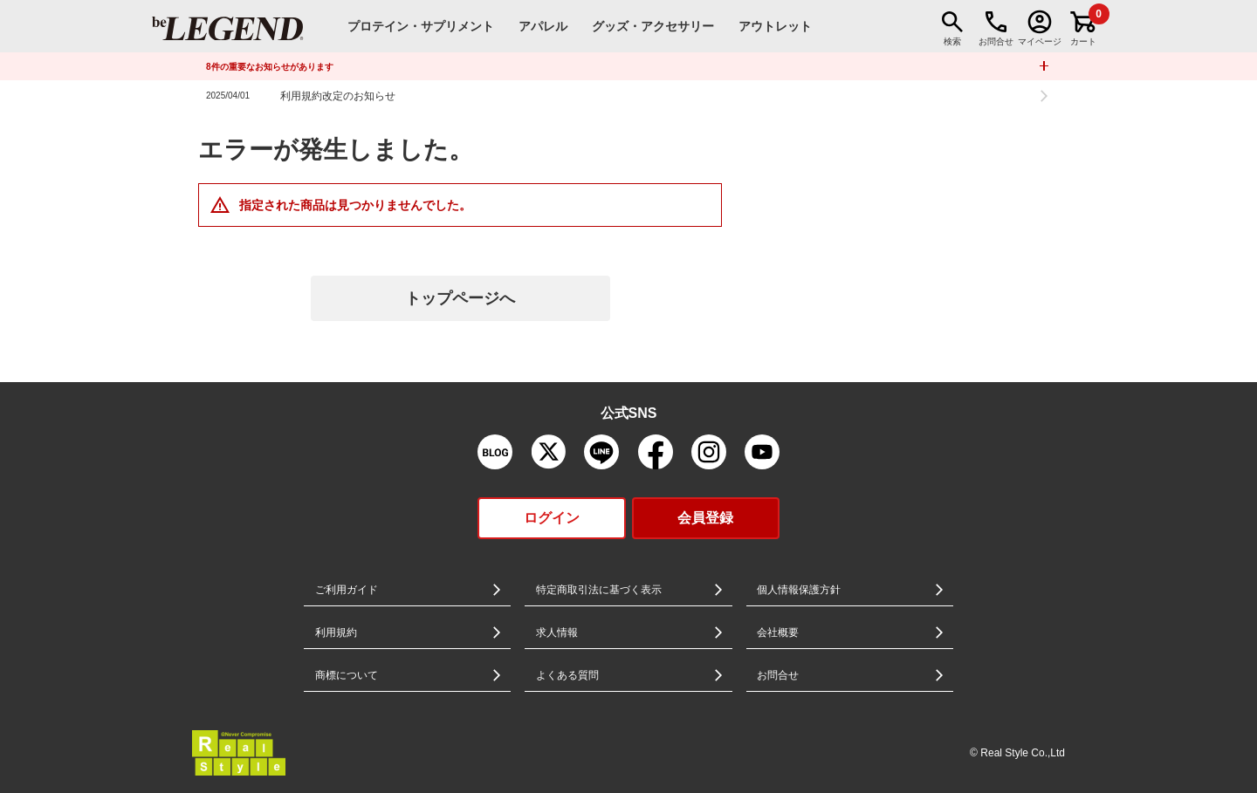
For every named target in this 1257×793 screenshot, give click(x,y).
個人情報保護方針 (799, 590)
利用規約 (336, 632)
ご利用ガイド (346, 590)
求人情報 (557, 632)
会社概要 (778, 632)
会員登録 (705, 517)
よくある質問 (567, 675)
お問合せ (778, 675)
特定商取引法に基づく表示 (599, 590)
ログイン (552, 517)
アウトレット (775, 26)
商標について (346, 675)
